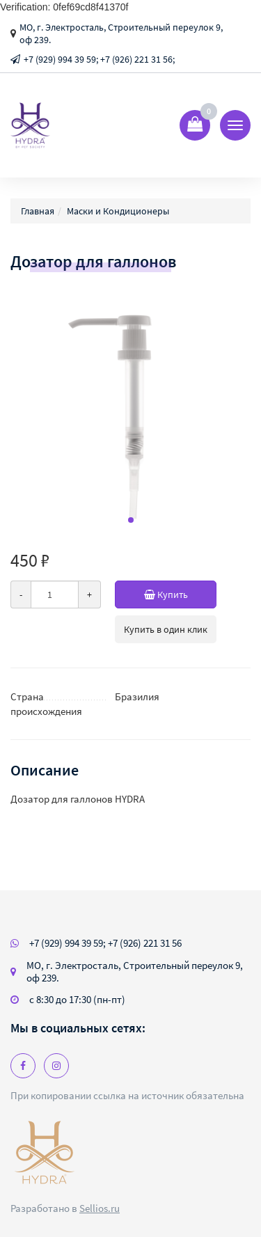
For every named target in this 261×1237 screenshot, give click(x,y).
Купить (180, 594)
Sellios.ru (99, 1208)
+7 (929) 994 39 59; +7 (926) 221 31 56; (99, 59)
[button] (131, 520)
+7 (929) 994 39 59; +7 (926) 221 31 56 (105, 943)
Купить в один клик (165, 629)
